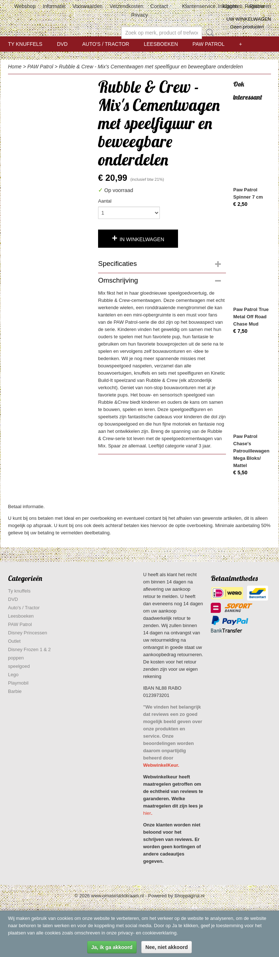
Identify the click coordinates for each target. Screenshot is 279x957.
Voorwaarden (87, 6)
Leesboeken (161, 44)
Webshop (25, 6)
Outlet (14, 641)
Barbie (15, 691)
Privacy (139, 15)
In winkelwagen (142, 239)
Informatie (54, 6)
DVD (62, 44)
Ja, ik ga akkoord (112, 947)
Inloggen (228, 6)
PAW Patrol (209, 44)
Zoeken (208, 32)
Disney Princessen (27, 632)
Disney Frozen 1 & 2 (29, 649)
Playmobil (18, 683)
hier (147, 813)
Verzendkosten (126, 6)
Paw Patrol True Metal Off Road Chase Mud (251, 317)
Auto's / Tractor (105, 44)
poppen (16, 658)
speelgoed (19, 666)
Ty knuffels (25, 44)
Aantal (105, 201)
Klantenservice (198, 6)
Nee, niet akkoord (166, 947)
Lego (13, 674)
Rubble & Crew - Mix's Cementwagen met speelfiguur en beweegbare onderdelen (151, 66)
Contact (159, 6)
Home (14, 66)
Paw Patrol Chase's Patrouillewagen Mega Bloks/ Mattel (251, 451)
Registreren (258, 6)
